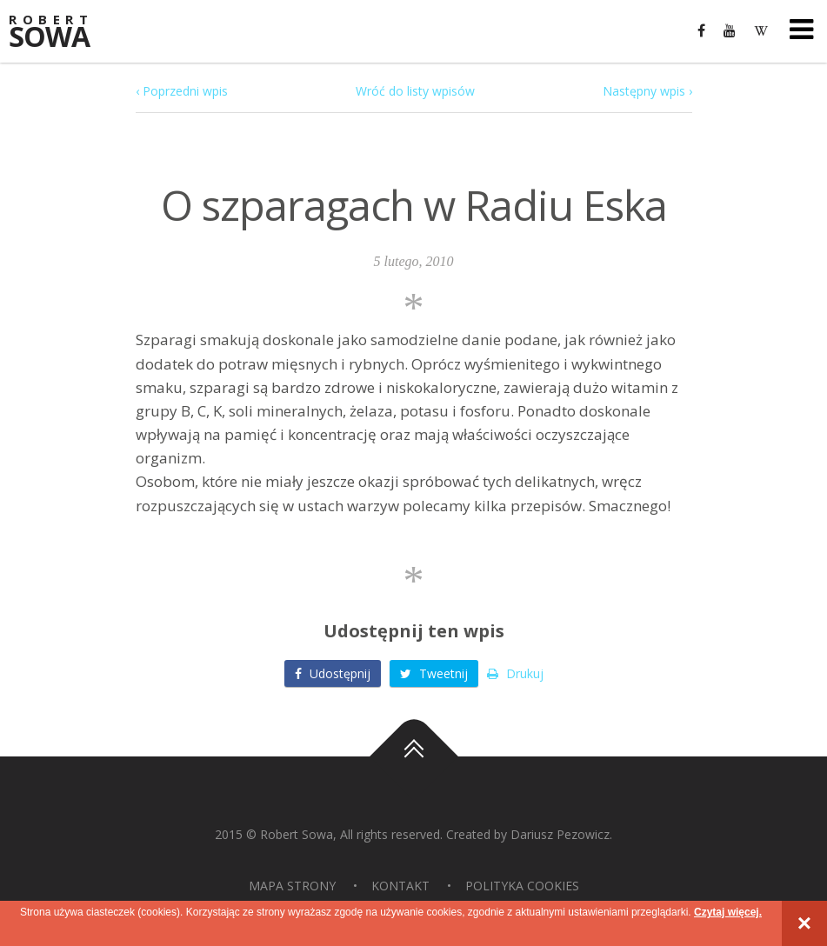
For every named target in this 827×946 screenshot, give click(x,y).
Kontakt (400, 885)
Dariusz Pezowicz (560, 834)
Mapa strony (292, 885)
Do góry (414, 756)
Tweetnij (434, 673)
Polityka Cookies (522, 885)
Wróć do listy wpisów (415, 91)
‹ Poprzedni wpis (182, 91)
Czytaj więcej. (728, 912)
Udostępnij (332, 673)
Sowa (61, 32)
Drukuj (515, 673)
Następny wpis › (647, 91)
